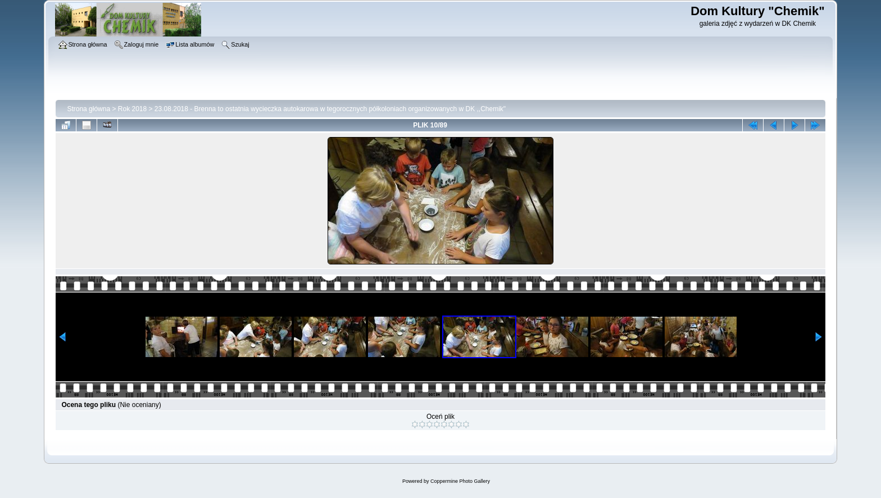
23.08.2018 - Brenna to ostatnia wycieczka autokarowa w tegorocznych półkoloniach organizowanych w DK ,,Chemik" (330, 109)
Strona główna (88, 109)
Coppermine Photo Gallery (460, 481)
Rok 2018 (132, 109)
